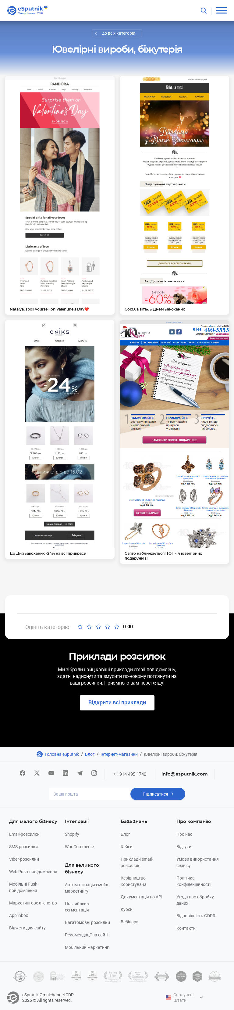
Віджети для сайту (27, 928)
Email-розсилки (24, 834)
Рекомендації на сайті (86, 935)
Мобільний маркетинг (87, 947)
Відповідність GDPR (195, 915)
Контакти (186, 928)
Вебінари (130, 922)
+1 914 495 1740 (129, 774)
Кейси (127, 846)
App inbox (18, 915)
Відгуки (183, 846)
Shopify (72, 834)
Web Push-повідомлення (33, 871)
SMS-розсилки (23, 846)
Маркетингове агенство (33, 903)
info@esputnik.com (184, 774)
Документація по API (141, 897)
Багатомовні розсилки (87, 922)
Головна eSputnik (62, 754)
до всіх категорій (118, 33)
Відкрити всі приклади (117, 702)
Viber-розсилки (24, 859)
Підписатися (155, 794)
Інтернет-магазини (119, 754)
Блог (89, 754)
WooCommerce (79, 846)
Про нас (184, 834)
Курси (127, 909)
